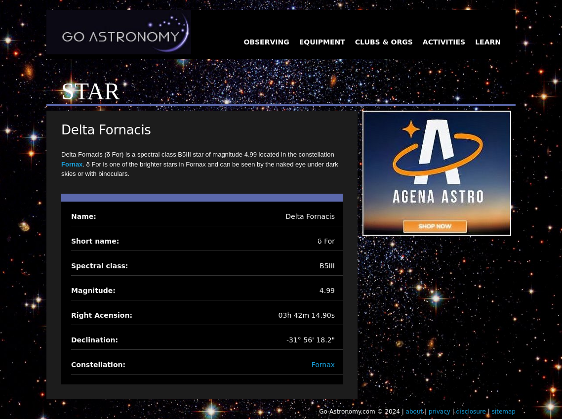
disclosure (471, 411)
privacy (439, 411)
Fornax (71, 164)
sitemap (504, 411)
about (414, 411)
